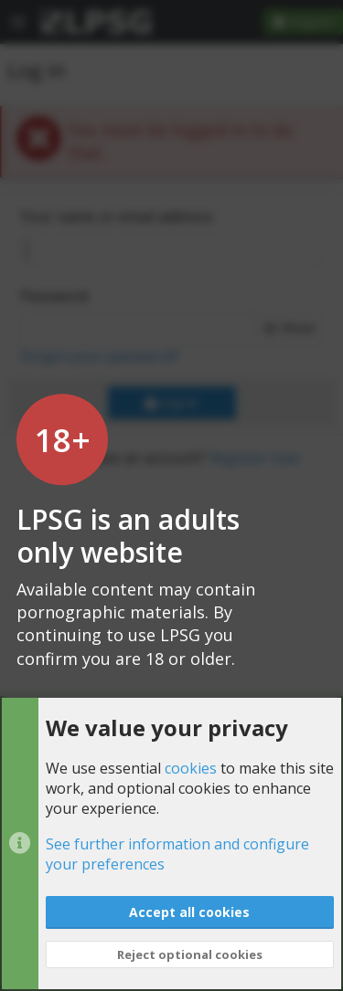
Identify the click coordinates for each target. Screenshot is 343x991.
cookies (191, 768)
